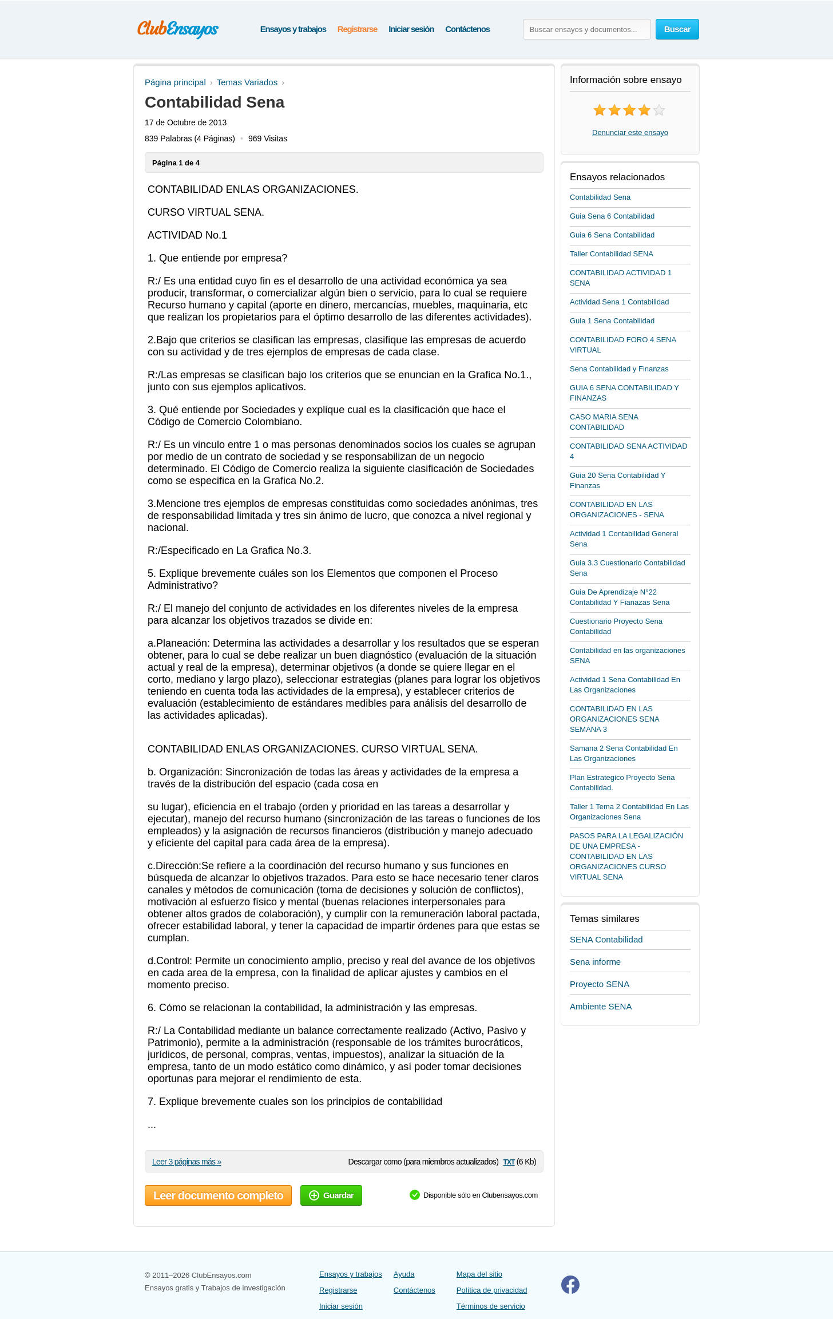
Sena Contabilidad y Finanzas (619, 369)
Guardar (331, 1195)
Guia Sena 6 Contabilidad (612, 216)
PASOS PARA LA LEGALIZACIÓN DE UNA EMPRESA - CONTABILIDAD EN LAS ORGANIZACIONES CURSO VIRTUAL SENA (626, 856)
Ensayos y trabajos (293, 29)
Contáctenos (467, 29)
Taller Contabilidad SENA (611, 253)
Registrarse (357, 29)
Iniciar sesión (411, 29)
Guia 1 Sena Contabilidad (612, 320)
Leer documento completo (218, 1195)
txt (508, 1161)
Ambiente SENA (601, 1006)
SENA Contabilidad (606, 939)
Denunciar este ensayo (630, 132)
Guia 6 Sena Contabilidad (612, 235)
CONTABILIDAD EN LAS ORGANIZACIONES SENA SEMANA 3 (614, 719)
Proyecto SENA (599, 984)
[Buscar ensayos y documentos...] (587, 29)
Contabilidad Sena (600, 197)
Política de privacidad (492, 1290)
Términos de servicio (491, 1306)
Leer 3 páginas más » (186, 1161)
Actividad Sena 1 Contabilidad (619, 302)
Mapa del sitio (479, 1274)
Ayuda (404, 1274)
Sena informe (595, 962)
